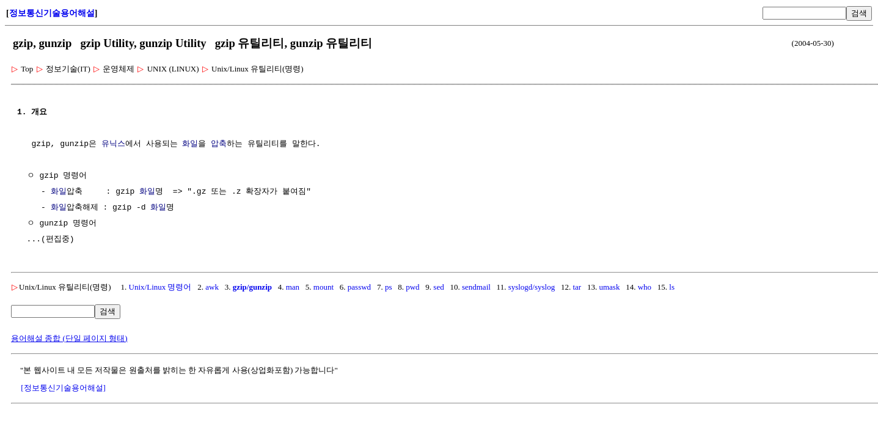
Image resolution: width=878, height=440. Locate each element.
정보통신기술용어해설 (52, 13)
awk (212, 287)
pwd (412, 287)
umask (609, 287)
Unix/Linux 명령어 (160, 287)
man (292, 287)
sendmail (476, 287)
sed (438, 287)
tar (577, 287)
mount (323, 287)
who (644, 287)
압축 (219, 144)
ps (388, 287)
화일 (190, 144)
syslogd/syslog (531, 287)
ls (672, 287)
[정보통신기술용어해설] (63, 387)
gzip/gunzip (252, 287)
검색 (859, 13)
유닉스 (113, 144)
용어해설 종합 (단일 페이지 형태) (69, 338)
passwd (359, 287)
